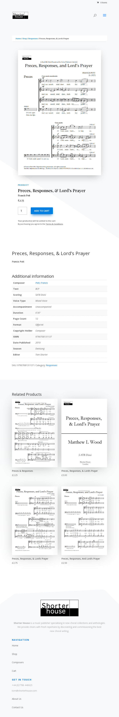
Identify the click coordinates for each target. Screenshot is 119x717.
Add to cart (41, 210)
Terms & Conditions (54, 224)
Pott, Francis (41, 282)
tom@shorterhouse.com (24, 690)
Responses (33, 38)
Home (18, 38)
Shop (24, 38)
